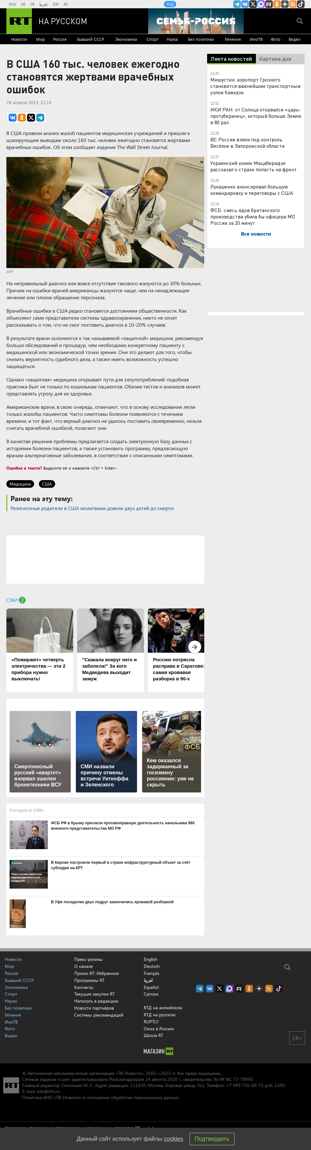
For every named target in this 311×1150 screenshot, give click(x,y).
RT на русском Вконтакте (245, 4)
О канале (83, 966)
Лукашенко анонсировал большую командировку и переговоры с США (251, 189)
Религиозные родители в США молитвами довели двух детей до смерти (92, 508)
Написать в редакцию (96, 1001)
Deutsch (152, 966)
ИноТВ (256, 39)
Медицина (20, 484)
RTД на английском (163, 1007)
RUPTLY (151, 1022)
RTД (170, 4)
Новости (19, 39)
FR (32, 4)
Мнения (233, 39)
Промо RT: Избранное (96, 973)
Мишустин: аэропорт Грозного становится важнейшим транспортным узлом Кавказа (255, 86)
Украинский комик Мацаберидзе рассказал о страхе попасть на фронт (253, 166)
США (47, 484)
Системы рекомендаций (98, 1015)
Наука (172, 39)
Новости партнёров (94, 1008)
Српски (151, 994)
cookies (173, 1139)
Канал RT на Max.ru (261, 4)
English (150, 959)
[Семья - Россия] (196, 21)
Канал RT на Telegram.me (237, 4)
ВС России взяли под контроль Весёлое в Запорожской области (247, 142)
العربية (43, 4)
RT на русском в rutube (269, 4)
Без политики (201, 39)
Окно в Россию (159, 1029)
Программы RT (89, 980)
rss (293, 4)
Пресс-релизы (88, 959)
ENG (12, 4)
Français (151, 973)
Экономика (126, 39)
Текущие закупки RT (94, 994)
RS (66, 4)
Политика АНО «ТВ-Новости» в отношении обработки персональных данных (100, 1097)
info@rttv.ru (48, 1091)
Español (151, 987)
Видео (294, 39)
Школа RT (153, 1035)
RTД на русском (160, 1015)
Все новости (256, 233)
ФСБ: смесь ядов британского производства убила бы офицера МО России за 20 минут (252, 216)
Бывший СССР (90, 39)
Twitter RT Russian (253, 4)
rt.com (64, 1079)
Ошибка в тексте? (24, 468)
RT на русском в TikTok (301, 4)
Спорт (152, 39)
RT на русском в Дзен (285, 4)
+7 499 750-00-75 (245, 1085)
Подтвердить (212, 1139)
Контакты (83, 987)
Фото (275, 39)
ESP (56, 4)
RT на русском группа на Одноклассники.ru (277, 4)
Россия (60, 39)
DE (23, 4)
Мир (40, 39)
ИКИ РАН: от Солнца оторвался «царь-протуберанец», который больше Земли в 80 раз (255, 115)
